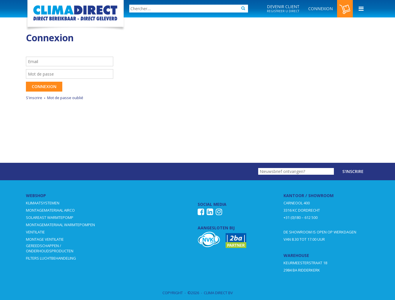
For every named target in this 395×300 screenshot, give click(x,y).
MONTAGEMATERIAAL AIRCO (50, 210)
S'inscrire (34, 97)
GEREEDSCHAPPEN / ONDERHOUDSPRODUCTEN (49, 248)
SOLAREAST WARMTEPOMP (49, 217)
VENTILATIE (35, 232)
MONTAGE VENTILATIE (45, 239)
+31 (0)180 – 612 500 (301, 217)
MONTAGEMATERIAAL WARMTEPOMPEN (60, 224)
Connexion (44, 86)
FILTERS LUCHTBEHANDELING (51, 258)
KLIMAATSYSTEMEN (42, 203)
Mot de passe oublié (65, 97)
